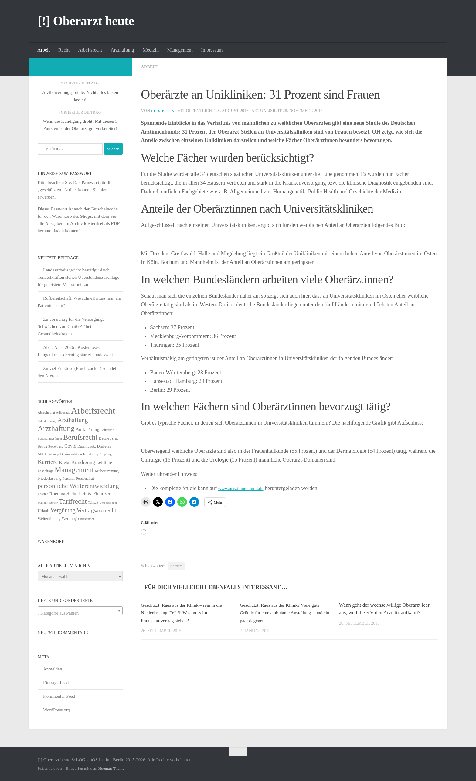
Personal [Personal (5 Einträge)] (69, 478)
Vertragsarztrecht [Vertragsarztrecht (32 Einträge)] (96, 510)
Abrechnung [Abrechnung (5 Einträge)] (46, 412)
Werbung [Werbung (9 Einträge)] (69, 518)
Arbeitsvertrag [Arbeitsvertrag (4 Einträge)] (47, 421)
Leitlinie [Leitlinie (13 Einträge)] (104, 462)
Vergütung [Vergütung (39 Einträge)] (63, 510)
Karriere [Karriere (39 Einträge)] (48, 462)
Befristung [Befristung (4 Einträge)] (107, 429)
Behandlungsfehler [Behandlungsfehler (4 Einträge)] (50, 438)
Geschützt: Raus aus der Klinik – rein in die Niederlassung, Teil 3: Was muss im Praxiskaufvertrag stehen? (186, 612)
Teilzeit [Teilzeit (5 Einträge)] (93, 502)
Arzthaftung (122, 50)
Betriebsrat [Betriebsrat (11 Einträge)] (108, 438)
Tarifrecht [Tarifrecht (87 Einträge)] (73, 501)
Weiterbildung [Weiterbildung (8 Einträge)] (49, 518)
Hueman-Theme (111, 768)
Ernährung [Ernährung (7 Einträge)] (91, 454)
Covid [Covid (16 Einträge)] (70, 445)
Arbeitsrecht (90, 50)
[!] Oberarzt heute (86, 21)
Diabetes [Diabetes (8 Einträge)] (104, 446)
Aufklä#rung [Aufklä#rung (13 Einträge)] (87, 429)
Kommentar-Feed (59, 696)
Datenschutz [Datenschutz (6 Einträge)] (86, 446)
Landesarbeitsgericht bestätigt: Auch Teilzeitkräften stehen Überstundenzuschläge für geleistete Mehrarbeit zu (78, 277)
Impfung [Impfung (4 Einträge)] (106, 454)
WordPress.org (56, 710)
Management (180, 50)
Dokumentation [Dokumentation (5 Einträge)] (71, 454)
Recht (64, 50)
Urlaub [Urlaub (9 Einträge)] (43, 511)
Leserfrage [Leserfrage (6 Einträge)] (45, 471)
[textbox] (80, 613)
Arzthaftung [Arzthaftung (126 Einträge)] (56, 428)
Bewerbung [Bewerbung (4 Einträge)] (55, 446)
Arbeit (43, 50)
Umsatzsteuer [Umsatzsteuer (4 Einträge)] (108, 502)
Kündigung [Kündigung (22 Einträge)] (83, 462)
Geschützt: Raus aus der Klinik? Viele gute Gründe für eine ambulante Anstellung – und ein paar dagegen (286, 612)
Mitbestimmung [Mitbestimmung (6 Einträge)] (107, 471)
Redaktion (163, 110)
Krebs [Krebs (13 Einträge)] (64, 462)
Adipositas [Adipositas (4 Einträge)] (63, 412)
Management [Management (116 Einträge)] (74, 470)
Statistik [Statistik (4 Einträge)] (43, 502)
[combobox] (80, 610)
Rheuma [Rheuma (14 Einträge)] (57, 493)
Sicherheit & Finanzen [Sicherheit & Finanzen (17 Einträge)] (88, 493)
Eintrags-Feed (56, 682)
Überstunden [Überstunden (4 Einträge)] (86, 518)
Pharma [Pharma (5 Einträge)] (43, 494)
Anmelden (52, 669)
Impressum (212, 50)
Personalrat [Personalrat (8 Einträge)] (85, 478)
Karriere (176, 566)
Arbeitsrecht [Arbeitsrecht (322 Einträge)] (93, 410)
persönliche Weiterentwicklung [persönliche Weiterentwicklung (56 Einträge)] (78, 485)
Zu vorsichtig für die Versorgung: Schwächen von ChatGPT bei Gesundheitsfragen (71, 326)
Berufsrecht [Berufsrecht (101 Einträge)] (80, 437)
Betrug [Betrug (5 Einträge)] (42, 446)
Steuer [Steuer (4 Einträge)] (53, 502)
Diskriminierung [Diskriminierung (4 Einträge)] (48, 454)
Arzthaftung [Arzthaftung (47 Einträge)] (72, 419)
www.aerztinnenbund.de (244, 488)
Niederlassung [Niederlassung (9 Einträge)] (50, 478)
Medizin (151, 50)
